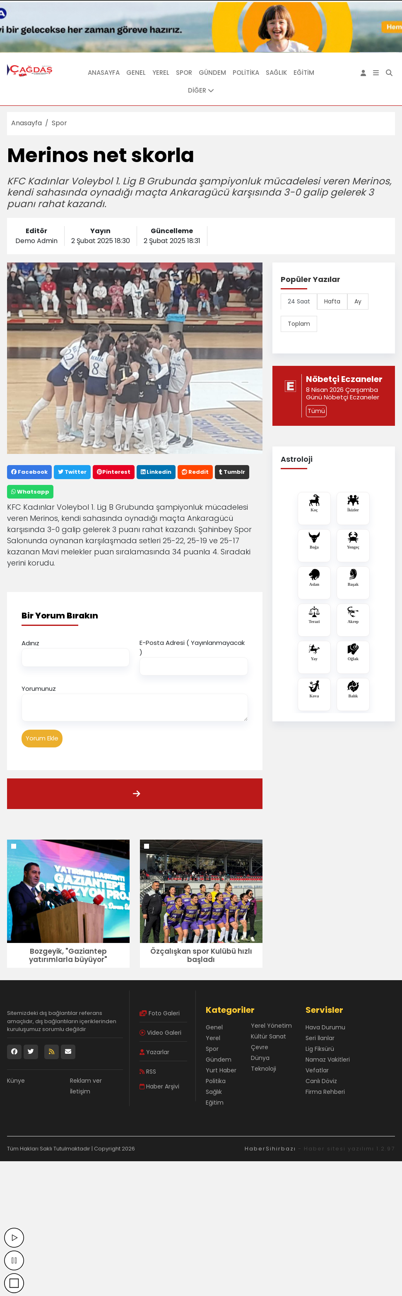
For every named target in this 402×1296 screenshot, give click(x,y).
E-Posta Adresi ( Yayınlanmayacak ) (192, 647)
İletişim (80, 1091)
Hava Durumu (325, 1027)
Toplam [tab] (299, 324)
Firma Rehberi (325, 1092)
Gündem (212, 72)
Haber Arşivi (159, 1086)
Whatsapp (30, 492)
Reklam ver (86, 1080)
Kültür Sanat (268, 1036)
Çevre (259, 1047)
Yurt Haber (221, 1070)
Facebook (29, 472)
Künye (16, 1080)
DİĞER (201, 90)
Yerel (160, 72)
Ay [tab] (357, 301)
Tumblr (232, 472)
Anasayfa (104, 72)
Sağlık (276, 72)
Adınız (30, 643)
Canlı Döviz (321, 1081)
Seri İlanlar (320, 1038)
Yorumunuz (39, 688)
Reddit (195, 472)
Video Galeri (160, 1033)
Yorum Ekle (42, 738)
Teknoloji (263, 1068)
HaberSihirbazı (270, 1149)
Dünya (260, 1058)
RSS (148, 1071)
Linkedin (156, 472)
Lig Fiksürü (320, 1049)
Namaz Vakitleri (328, 1059)
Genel (136, 72)
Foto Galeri (160, 1013)
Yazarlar (154, 1052)
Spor (184, 72)
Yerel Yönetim (271, 1026)
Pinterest (113, 472)
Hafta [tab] (332, 301)
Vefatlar (317, 1070)
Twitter (72, 472)
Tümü (316, 411)
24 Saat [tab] (299, 301)
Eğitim (304, 72)
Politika (246, 72)
